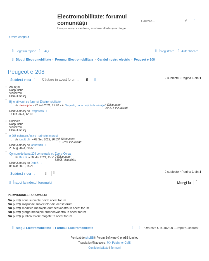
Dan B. (23, 157)
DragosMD (37, 110)
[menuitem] (43, 51)
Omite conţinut (19, 37)
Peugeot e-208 (26, 72)
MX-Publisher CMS (119, 242)
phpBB (90, 237)
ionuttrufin (25, 139)
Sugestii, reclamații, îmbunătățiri (85, 105)
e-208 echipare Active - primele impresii (33, 135)
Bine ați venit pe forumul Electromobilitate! (35, 101)
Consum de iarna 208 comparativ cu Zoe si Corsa (40, 153)
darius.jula (25, 105)
